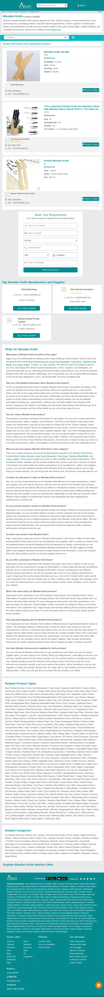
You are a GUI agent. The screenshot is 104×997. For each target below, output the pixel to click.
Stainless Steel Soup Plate (71, 709)
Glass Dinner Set (42, 746)
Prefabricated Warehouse (80, 894)
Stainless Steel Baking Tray (57, 782)
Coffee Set (15, 746)
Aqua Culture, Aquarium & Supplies (64, 850)
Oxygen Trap (35, 764)
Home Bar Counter (27, 800)
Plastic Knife (29, 770)
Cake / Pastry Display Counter (80, 904)
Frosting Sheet (29, 733)
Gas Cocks (26, 743)
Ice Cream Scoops (67, 724)
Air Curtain (63, 907)
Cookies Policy (44, 938)
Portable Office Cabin (41, 894)
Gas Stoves (56, 733)
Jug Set (32, 712)
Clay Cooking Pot (52, 788)
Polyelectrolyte (61, 928)
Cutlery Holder (23, 361)
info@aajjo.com (13, 977)
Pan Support (21, 712)
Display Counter (54, 886)
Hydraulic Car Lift (21, 888)
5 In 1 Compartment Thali (81, 706)
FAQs (100, 9)
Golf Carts (31, 923)
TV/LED (9, 838)
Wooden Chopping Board (62, 806)
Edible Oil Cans (79, 758)
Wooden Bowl (47, 691)
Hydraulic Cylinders (14, 899)
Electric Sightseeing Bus (16, 923)
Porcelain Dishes (13, 733)
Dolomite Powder (47, 928)
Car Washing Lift (62, 915)
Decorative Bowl (66, 694)
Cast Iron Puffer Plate (26, 721)
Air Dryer (23, 915)
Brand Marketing (77, 950)
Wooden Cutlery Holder (15, 806)
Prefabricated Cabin (24, 894)
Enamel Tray (92, 730)
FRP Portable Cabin (83, 891)
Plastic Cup (17, 770)
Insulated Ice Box (87, 785)
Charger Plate (43, 688)
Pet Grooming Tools (14, 850)
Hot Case (68, 791)
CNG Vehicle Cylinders (68, 712)
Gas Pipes (38, 782)
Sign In (81, 4)
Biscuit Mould (56, 791)
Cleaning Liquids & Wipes (76, 841)
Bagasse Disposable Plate (43, 700)
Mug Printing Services (38, 358)
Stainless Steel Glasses (84, 736)
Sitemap (10, 941)
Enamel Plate (86, 779)
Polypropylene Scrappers (16, 764)
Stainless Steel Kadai (14, 709)
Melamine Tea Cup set (67, 767)
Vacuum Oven (61, 896)
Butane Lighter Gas (47, 697)
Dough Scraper (20, 779)
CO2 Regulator (20, 694)
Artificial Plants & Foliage (35, 850)
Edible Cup (30, 794)
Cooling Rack (74, 809)
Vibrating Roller (13, 883)
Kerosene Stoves (13, 782)
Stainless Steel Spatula (84, 727)
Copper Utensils (13, 749)
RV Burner (67, 733)
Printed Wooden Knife (56, 157)
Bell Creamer (49, 773)
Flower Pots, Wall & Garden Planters (63, 844)
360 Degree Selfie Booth (41, 926)
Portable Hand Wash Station (76, 800)
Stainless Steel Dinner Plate (73, 755)
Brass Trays (91, 688)
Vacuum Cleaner (64, 835)
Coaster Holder (78, 730)
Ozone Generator (13, 926)
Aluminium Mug (35, 773)
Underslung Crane (52, 902)
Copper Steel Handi (38, 779)
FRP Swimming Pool (88, 918)
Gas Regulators (55, 703)
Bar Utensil (79, 812)
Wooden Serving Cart (57, 803)
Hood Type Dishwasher (59, 358)
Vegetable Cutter (78, 691)
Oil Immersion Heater (55, 832)
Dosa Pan (22, 755)
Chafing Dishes (54, 800)
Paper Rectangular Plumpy (67, 718)
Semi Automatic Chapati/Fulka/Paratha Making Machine (37, 918)
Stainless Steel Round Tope (29, 706)
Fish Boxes (68, 727)
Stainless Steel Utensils (15, 703)
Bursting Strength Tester (27, 904)
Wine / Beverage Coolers (82, 782)
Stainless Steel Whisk (79, 453)
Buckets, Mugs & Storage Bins (64, 838)
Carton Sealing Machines (36, 886)
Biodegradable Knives (73, 770)
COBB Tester (12, 904)
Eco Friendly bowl (26, 767)
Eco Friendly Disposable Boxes (43, 694)
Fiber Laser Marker (14, 907)
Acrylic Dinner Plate (69, 779)
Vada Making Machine (38, 809)
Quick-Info (11, 953)
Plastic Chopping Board (24, 718)
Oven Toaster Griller (77, 797)
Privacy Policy (44, 944)
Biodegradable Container (63, 746)
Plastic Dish (26, 752)
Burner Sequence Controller (49, 770)
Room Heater (73, 832)
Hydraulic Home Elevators (72, 886)
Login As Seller (76, 959)
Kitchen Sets (39, 752)
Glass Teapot (77, 764)
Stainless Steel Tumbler (87, 749)
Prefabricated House (15, 896)
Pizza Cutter (10, 785)
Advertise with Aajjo (78, 941)
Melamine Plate (84, 700)
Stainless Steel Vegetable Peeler (61, 752)
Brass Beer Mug (58, 688)
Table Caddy (92, 806)
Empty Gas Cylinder (37, 797)
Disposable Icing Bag (20, 761)
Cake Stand (34, 691)
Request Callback (91, 87)
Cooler (38, 835)
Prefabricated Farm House (17, 891)
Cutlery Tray (91, 761)
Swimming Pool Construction (18, 920)
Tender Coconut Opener (16, 809)
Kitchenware (10, 755)
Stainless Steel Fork (31, 749)
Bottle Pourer (21, 691)
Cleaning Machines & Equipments (47, 841)
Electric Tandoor (81, 791)
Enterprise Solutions (78, 956)
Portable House (85, 888)
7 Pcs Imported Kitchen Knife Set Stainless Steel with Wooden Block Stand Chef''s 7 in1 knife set (71, 104)
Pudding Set (78, 761)
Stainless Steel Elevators (54, 888)
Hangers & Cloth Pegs (69, 847)
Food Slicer (27, 782)
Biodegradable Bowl (20, 700)
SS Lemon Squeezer (50, 755)
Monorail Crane (90, 902)
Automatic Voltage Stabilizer (33, 902)
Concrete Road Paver (60, 926)
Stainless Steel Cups (37, 703)
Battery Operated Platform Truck (60, 923)
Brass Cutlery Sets (75, 688)
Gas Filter (41, 800)
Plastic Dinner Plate (26, 736)
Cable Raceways (44, 910)
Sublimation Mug (52, 815)
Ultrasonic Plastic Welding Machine (66, 910)
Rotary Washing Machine (76, 899)
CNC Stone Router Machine (53, 899)
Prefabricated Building (60, 894)
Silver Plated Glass (65, 773)
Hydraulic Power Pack (32, 899)
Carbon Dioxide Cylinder (47, 794)
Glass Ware (59, 721)
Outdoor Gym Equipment (82, 920)
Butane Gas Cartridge (27, 697)
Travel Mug (70, 749)
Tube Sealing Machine (29, 883)
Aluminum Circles (62, 758)
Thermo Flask (38, 761)
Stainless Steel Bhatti (57, 797)
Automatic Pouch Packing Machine (59, 912)
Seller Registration (77, 938)
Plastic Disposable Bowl (48, 736)
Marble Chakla (44, 730)
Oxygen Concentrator (82, 923)
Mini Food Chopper (21, 758)
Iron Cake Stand (88, 803)
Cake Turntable (31, 724)
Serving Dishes (76, 739)
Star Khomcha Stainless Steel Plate (42, 709)
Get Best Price (49, 55)
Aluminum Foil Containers (61, 743)
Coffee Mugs (27, 746)
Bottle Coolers (20, 791)
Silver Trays (21, 776)
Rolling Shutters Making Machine (41, 915)
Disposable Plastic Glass (87, 746)
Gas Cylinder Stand (35, 727)
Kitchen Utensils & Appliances (18, 9)
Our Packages (76, 944)
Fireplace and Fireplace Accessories (40, 847)
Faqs (9, 959)
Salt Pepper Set (62, 691)
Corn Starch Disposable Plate (56, 764)
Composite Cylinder (31, 739)
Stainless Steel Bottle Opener (54, 739)
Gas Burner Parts (13, 688)
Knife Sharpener (82, 697)
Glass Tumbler (28, 688)
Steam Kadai (24, 788)
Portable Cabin (51, 881)
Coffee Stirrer (66, 761)
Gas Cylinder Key (66, 697)
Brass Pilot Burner (58, 809)
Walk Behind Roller (87, 881)
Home (4, 9)
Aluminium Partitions (69, 883)
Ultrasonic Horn (30, 910)
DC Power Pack (86, 896)
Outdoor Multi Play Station (68, 881)
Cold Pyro (26, 926)
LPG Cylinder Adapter (15, 812)
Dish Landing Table (61, 730)
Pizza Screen (24, 785)
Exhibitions (11, 956)
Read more (56, 26)
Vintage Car (41, 923)
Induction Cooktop (90, 835)
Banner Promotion (77, 947)
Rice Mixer (65, 794)
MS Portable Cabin (66, 891)
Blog (9, 950)
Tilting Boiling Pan (79, 794)
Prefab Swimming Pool (69, 918)
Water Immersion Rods (23, 835)
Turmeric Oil (20, 928)
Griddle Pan (33, 755)
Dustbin (76, 835)
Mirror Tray (80, 806)
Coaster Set (74, 803)
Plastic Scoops (13, 752)
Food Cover (76, 358)
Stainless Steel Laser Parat (56, 706)
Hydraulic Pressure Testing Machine (53, 904)
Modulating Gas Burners (53, 749)
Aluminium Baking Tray (38, 791)
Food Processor (81, 733)
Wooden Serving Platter (38, 806)
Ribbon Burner (19, 715)
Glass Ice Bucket (82, 743)
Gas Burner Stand (35, 715)
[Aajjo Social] (81, 875)
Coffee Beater (71, 785)
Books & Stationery (40, 838)
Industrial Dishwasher (47, 712)
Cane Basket (54, 776)
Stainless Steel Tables (87, 883)
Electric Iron (31, 832)
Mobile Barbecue (53, 727)
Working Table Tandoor (62, 812)
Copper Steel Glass (84, 773)
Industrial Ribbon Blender (49, 883)
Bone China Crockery (66, 700)
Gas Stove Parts (17, 727)
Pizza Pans (36, 785)
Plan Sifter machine (14, 910)
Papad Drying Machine (53, 785)
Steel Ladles (19, 803)
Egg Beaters (43, 733)
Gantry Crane (66, 902)
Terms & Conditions (46, 941)
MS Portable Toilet (36, 891)
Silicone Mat (44, 812)
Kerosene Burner (28, 730)
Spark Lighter (37, 815)
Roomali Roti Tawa (81, 776)
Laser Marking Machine (34, 881)
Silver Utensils (83, 752)
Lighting (51, 835)
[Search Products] (38, 4)
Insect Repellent (87, 847)
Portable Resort (51, 891)
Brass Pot (9, 691)
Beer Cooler (36, 788)
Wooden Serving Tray (36, 803)
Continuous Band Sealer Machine (31, 912)
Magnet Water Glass (20, 815)
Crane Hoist (78, 902)
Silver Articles (88, 809)
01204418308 (12, 969)
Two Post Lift (75, 915)
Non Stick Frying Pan (37, 776)
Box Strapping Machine (16, 886)
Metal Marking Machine (32, 907)
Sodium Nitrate (76, 926)
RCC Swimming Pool (39, 920)
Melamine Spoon (12, 739)
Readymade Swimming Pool (60, 920)
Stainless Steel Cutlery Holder (74, 788)
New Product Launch (78, 953)
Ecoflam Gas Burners (55, 715)
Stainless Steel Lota (73, 703)
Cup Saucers (52, 761)
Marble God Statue (50, 907)
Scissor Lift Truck (36, 888)
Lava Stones (80, 694)
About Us (11, 938)
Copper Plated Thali (48, 724)
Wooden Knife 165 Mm (56, 48)
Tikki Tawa (66, 776)
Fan (44, 835)
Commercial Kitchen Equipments (82, 907)
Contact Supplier (27, 305)
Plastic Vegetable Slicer (42, 758)
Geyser (41, 832)
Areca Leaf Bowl (44, 721)
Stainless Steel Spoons (76, 721)
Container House (47, 896)
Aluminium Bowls (18, 773)
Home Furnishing (22, 838)
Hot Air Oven (73, 896)
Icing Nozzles (17, 794)
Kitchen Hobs (20, 797)
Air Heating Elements (14, 832)
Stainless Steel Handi (45, 767)
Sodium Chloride (32, 928)
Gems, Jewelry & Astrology (33, 844)
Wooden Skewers (41, 743)
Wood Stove (31, 812)
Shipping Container (31, 896)
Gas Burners (10, 788)
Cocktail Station (12, 730)
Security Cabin (71, 888)
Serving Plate (66, 736)
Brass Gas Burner (74, 715)
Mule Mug (9, 776)
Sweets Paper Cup (45, 718)
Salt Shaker (53, 779)
